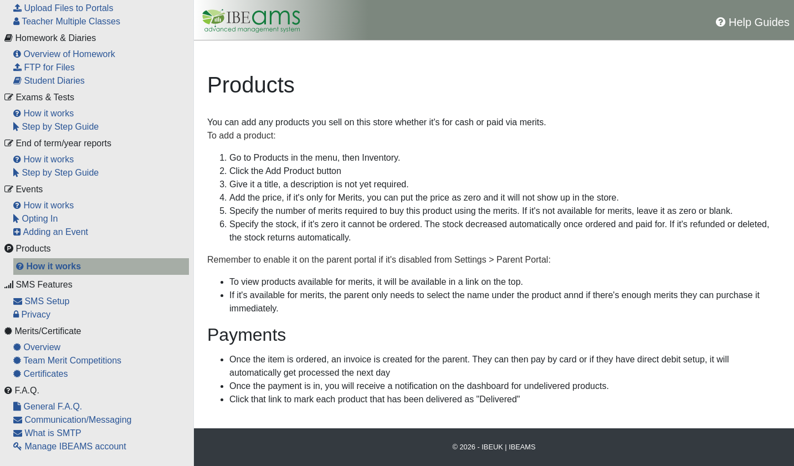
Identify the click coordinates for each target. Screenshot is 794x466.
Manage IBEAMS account (69, 446)
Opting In (35, 218)
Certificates (40, 373)
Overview (36, 347)
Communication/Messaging (72, 419)
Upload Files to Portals (63, 8)
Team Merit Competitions (67, 360)
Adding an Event (50, 232)
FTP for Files (44, 67)
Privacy (31, 314)
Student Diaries (49, 80)
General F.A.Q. (47, 406)
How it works (43, 113)
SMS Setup (41, 301)
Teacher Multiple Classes (66, 21)
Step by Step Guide (56, 126)
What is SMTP (47, 433)
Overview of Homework (64, 54)
